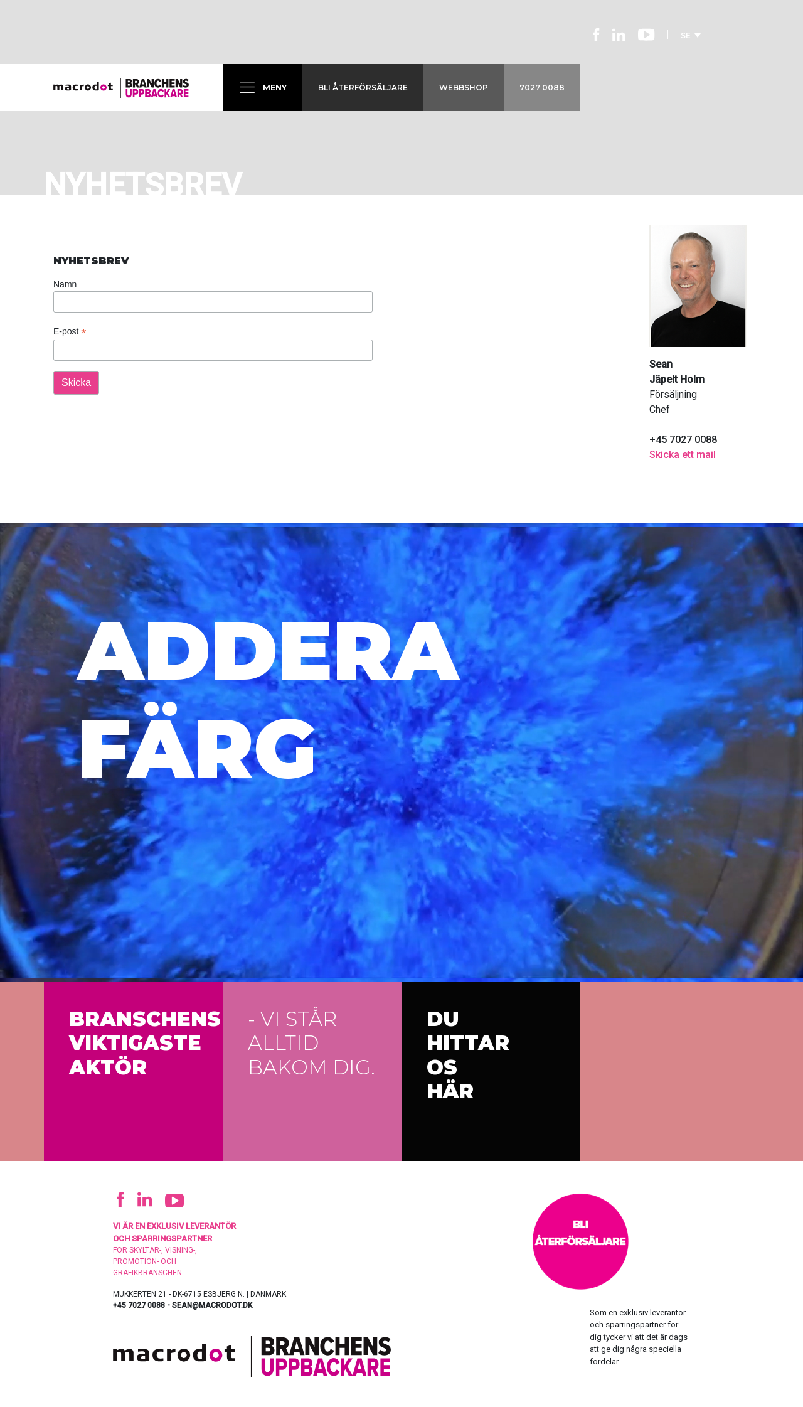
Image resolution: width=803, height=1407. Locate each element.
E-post (70, 332)
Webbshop (463, 87)
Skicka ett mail (682, 455)
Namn (65, 284)
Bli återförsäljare (363, 87)
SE (691, 35)
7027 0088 (542, 87)
